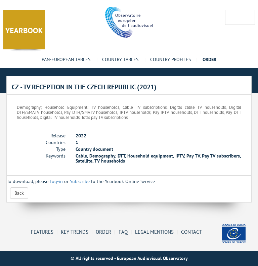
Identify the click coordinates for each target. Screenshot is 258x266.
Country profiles (170, 59)
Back (19, 193)
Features (42, 231)
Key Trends (74, 231)
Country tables (120, 59)
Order (103, 231)
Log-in (56, 181)
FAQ (123, 231)
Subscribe (80, 181)
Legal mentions (154, 231)
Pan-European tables (66, 59)
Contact (191, 231)
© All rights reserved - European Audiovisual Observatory (129, 258)
